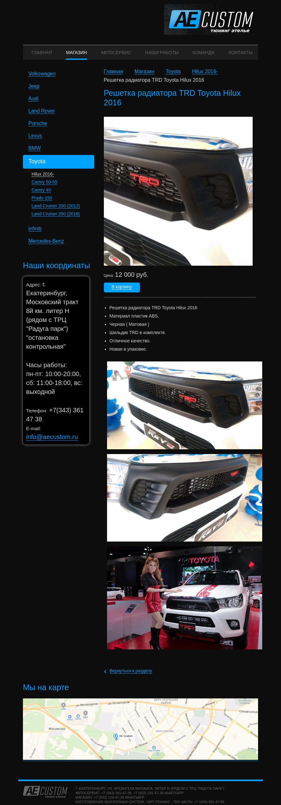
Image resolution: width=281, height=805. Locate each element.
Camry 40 (41, 193)
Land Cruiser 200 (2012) (56, 209)
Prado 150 (42, 201)
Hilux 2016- (43, 177)
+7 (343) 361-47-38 (116, 796)
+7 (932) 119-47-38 (109, 801)
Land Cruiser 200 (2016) (56, 217)
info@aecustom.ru (52, 440)
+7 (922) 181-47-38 (148, 796)
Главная (113, 75)
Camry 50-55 (44, 185)
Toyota (173, 75)
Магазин (144, 75)
